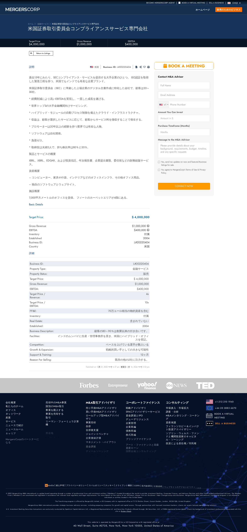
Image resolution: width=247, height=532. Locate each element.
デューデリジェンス (137, 419)
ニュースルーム (14, 431)
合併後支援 (92, 431)
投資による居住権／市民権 (181, 445)
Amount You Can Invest (170, 112)
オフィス (11, 410)
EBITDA (131, 41)
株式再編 (131, 437)
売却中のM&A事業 (56, 402)
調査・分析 (172, 411)
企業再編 (131, 428)
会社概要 (11, 402)
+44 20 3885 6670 (225, 408)
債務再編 (131, 432)
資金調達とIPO (134, 415)
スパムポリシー (96, 486)
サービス (11, 422)
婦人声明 (60, 485)
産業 (8, 418)
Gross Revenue (84, 41)
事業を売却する (54, 414)
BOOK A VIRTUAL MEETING (224, 415)
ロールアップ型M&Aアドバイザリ (103, 417)
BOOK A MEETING (184, 66)
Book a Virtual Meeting (191, 2)
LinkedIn (50, 485)
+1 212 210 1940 (224, 401)
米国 (96, 67)
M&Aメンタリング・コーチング (183, 417)
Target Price (34, 41)
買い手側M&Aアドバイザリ (101, 411)
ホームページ (203, 9)
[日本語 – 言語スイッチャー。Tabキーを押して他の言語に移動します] (235, 3)
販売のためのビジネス (229, 9)
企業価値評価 (93, 440)
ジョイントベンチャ (97, 435)
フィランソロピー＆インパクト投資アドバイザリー (182, 429)
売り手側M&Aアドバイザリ (101, 408)
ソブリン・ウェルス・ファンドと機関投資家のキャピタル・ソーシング (182, 440)
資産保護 (171, 422)
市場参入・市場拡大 (177, 408)
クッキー (109, 486)
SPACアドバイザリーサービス (143, 411)
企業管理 (131, 423)
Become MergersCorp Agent (160, 2)
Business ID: (109, 67)
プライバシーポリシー (76, 485)
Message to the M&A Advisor (174, 139)
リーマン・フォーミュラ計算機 (62, 425)
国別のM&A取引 (55, 406)
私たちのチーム (14, 406)
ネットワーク (13, 414)
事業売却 (91, 422)
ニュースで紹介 (14, 427)
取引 (48, 418)
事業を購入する (54, 410)
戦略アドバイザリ (136, 408)
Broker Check (126, 511)
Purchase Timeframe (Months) (174, 126)
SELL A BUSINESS (216, 2)
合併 (88, 426)
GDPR (137, 488)
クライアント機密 (123, 487)
